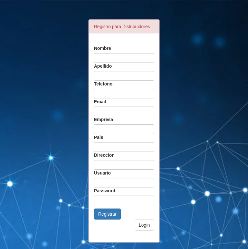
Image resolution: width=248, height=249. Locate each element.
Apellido (103, 66)
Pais (98, 137)
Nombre (102, 48)
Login (144, 225)
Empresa (103, 119)
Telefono (103, 83)
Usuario (102, 172)
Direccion (104, 155)
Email (100, 101)
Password (104, 190)
